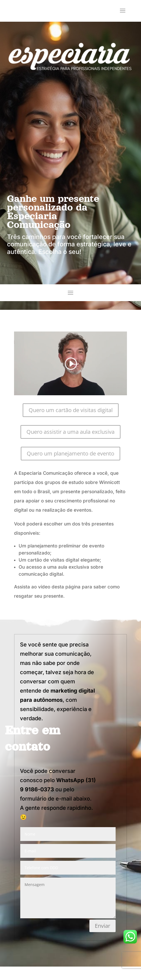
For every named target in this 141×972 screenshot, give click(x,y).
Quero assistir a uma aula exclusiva (70, 431)
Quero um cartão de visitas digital (71, 410)
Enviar (102, 925)
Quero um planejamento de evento (70, 453)
